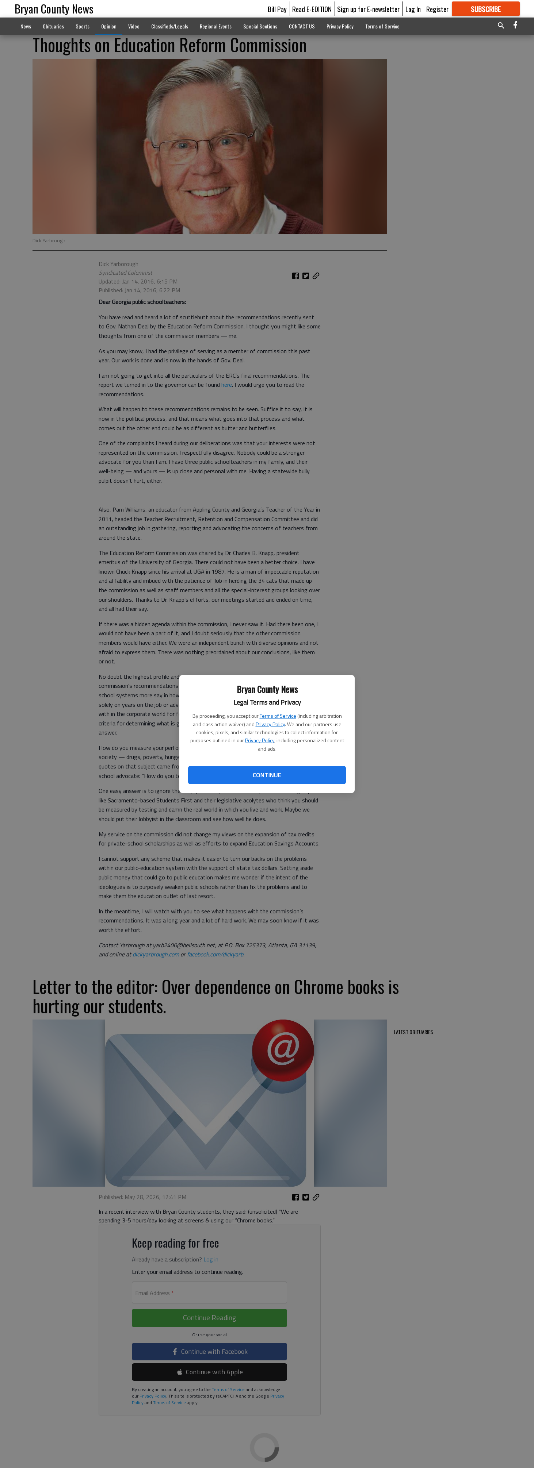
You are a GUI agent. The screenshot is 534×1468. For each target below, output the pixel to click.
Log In (413, 9)
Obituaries (53, 26)
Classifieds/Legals (169, 26)
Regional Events (216, 26)
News (25, 26)
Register (437, 9)
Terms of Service (278, 716)
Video (134, 26)
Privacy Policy (270, 724)
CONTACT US (302, 26)
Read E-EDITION (312, 9)
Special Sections (260, 26)
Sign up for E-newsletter (368, 9)
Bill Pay (277, 9)
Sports (82, 26)
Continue (267, 775)
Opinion (109, 26)
